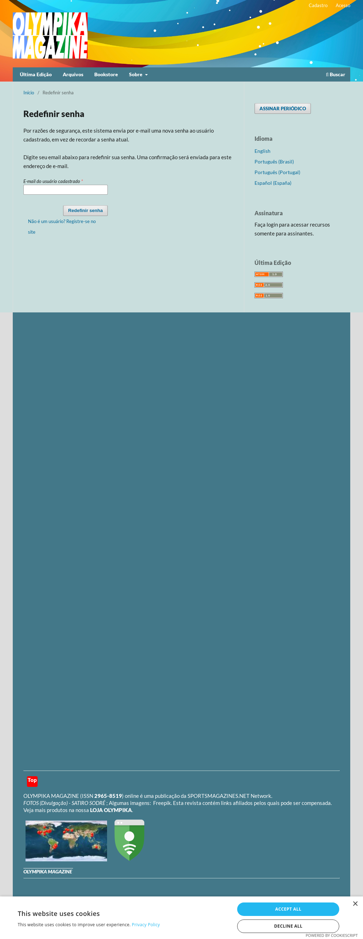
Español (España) (273, 183)
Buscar (335, 74)
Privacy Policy (146, 925)
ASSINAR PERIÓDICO (282, 108)
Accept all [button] (288, 909)
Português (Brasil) (274, 162)
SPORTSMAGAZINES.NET (219, 796)
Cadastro (318, 5)
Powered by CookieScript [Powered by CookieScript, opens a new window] (332, 935)
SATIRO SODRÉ (89, 803)
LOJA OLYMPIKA (111, 810)
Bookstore (106, 74)
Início (28, 92)
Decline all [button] (288, 926)
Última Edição (36, 74)
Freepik (162, 803)
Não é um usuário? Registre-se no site (62, 226)
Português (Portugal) (277, 172)
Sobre (136, 74)
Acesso (343, 5)
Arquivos (73, 74)
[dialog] (181, 917)
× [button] (355, 904)
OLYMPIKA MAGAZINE (51, 796)
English (262, 151)
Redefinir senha (85, 210)
